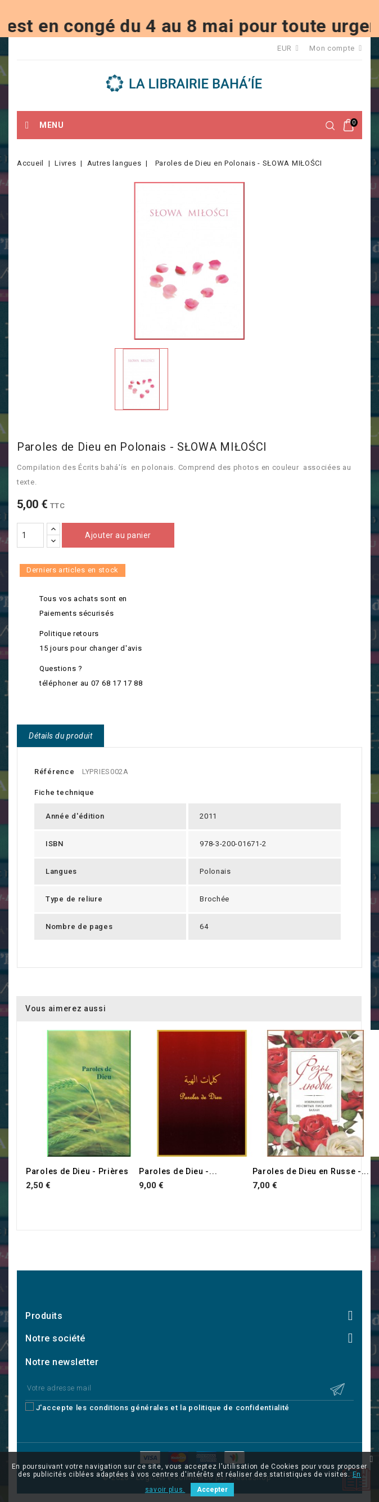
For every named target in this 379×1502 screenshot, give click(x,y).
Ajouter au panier (118, 535)
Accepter (212, 1490)
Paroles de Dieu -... (178, 1171)
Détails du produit (60, 735)
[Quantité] (30, 535)
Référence (54, 771)
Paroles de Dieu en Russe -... (310, 1171)
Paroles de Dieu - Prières (77, 1171)
